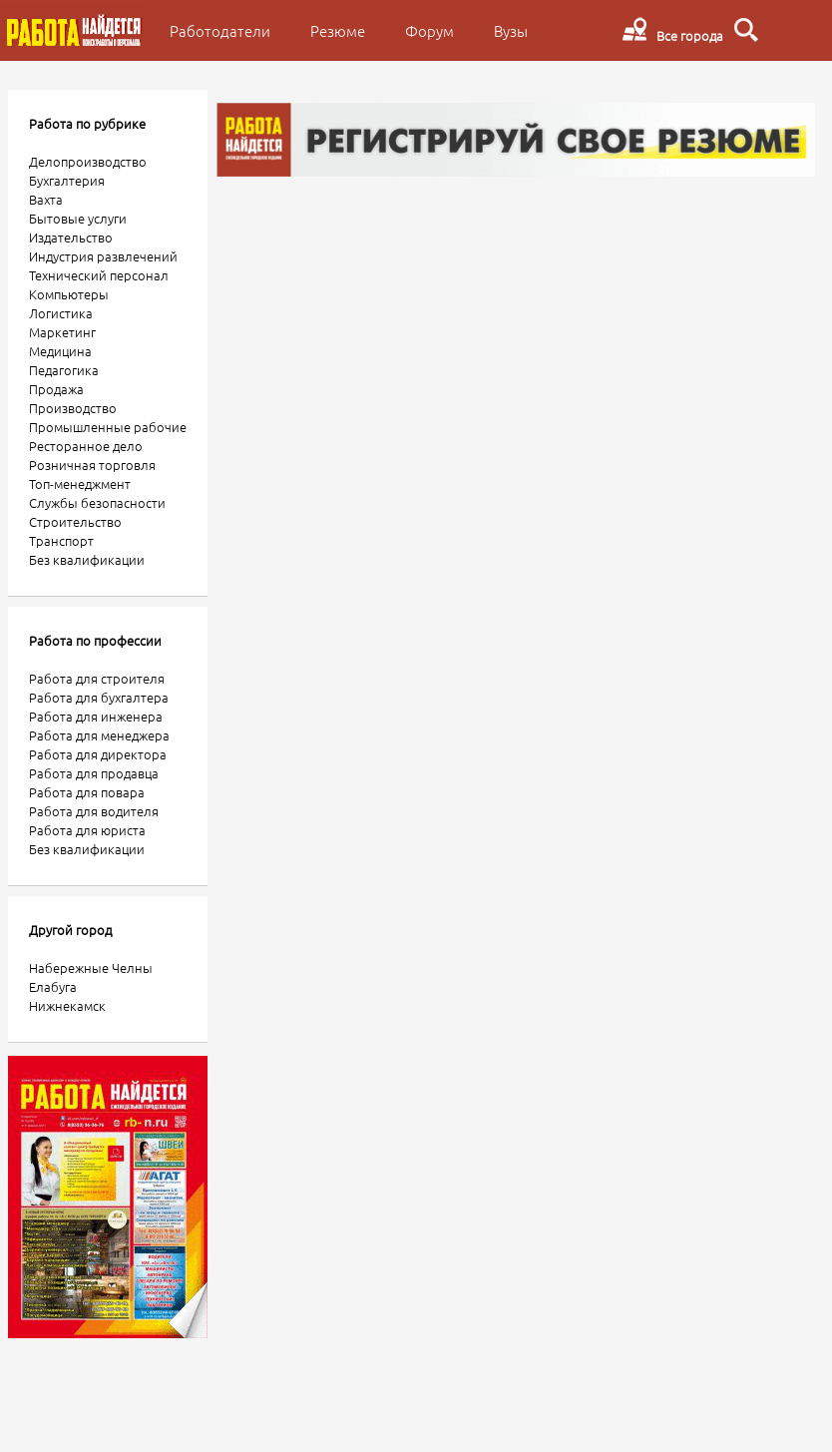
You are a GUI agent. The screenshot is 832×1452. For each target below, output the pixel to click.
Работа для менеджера (99, 735)
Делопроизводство (88, 161)
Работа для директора (98, 753)
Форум (429, 30)
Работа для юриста (87, 829)
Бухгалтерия (67, 180)
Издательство (71, 237)
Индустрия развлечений (103, 255)
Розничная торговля (92, 464)
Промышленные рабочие (108, 426)
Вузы (511, 30)
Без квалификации (87, 559)
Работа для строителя (97, 678)
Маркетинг (62, 331)
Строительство (75, 521)
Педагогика (64, 369)
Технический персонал (99, 274)
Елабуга (53, 986)
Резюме (337, 30)
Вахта (46, 199)
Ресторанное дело (86, 445)
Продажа (56, 388)
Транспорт (61, 540)
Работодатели (220, 30)
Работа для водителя (94, 810)
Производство (73, 407)
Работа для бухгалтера (99, 697)
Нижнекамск (67, 1005)
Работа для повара (87, 791)
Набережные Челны (91, 967)
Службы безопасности (97, 502)
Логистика (61, 312)
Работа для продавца (94, 772)
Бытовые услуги (78, 218)
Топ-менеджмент (80, 483)
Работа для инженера (96, 716)
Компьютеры (69, 293)
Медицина (60, 350)
